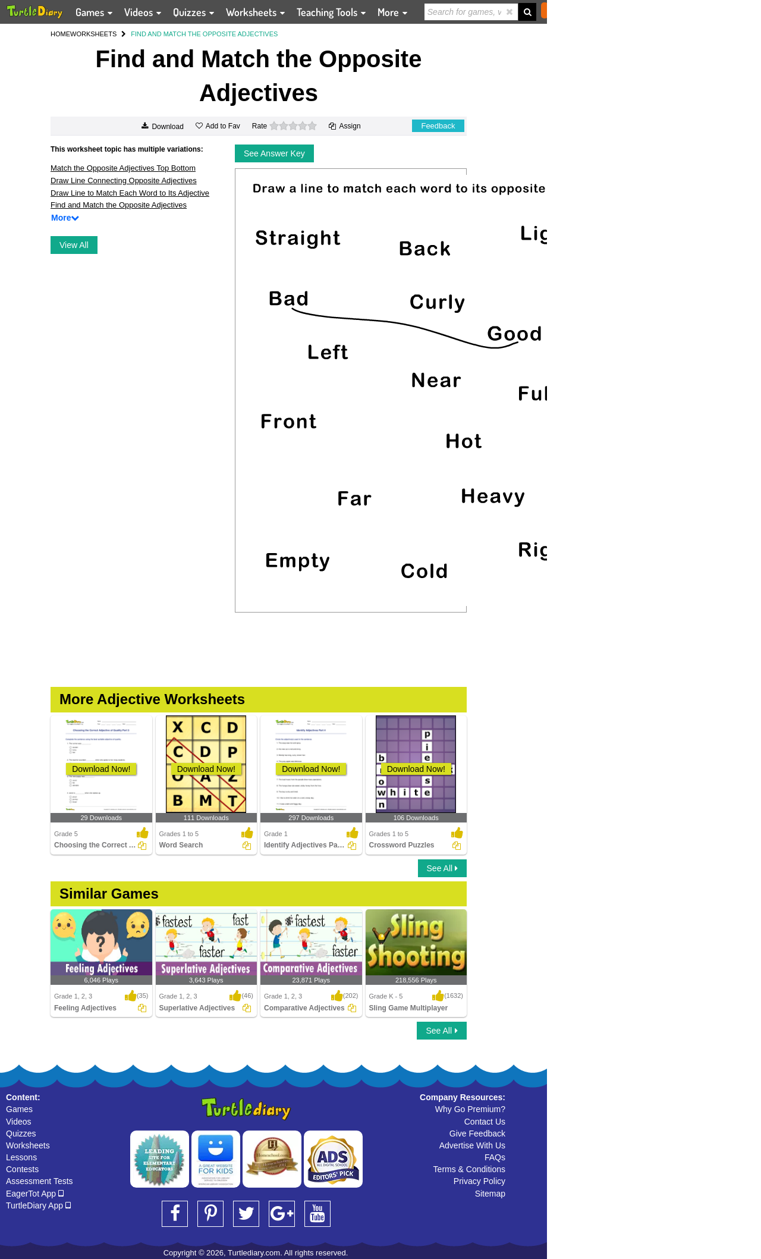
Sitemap (490, 1193)
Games (19, 1109)
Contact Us (484, 1121)
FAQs (495, 1157)
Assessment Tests (39, 1181)
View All (74, 245)
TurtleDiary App (38, 1205)
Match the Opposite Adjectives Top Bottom (123, 168)
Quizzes (21, 1133)
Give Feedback (477, 1133)
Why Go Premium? (470, 1109)
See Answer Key (274, 153)
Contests (22, 1169)
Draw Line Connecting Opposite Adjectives (124, 180)
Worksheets (28, 1145)
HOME (60, 33)
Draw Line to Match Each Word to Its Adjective (130, 193)
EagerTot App (35, 1193)
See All (442, 868)
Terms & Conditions (469, 1169)
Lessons (21, 1157)
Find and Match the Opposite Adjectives (119, 204)
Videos (19, 1121)
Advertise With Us (472, 1145)
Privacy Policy (479, 1181)
